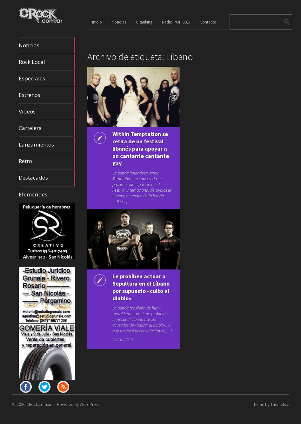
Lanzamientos (47, 145)
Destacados (47, 178)
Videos (47, 112)
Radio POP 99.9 (176, 22)
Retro (47, 161)
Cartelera (47, 128)
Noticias (47, 45)
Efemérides (33, 194)
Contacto (208, 22)
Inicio (97, 22)
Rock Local (47, 62)
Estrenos (47, 95)
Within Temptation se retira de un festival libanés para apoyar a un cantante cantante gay (140, 148)
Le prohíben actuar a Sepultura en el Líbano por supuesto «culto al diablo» (141, 284)
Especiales (47, 78)
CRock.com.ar (38, 404)
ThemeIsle (280, 404)
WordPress (89, 404)
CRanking (144, 22)
